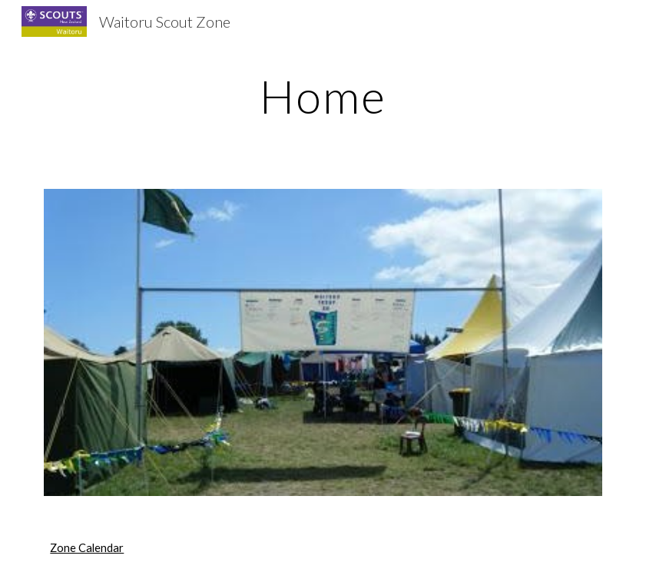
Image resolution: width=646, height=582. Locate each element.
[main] (322, 95)
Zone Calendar (87, 547)
